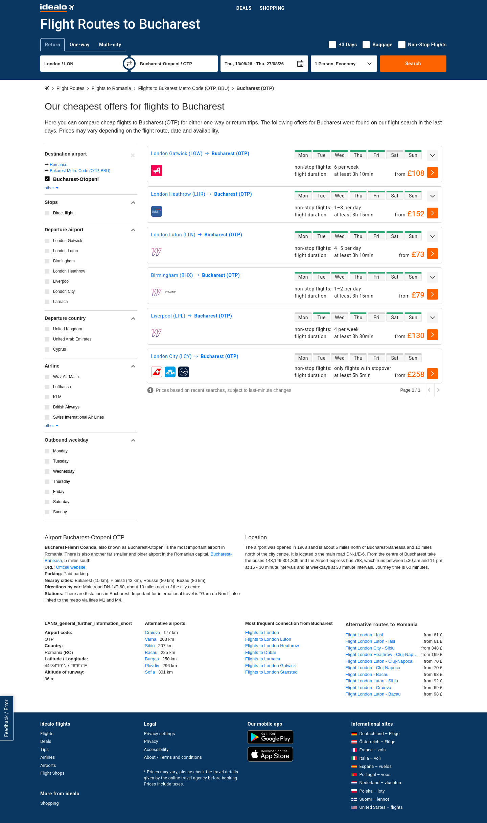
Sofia (150, 672)
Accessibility (156, 749)
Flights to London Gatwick (270, 665)
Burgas (152, 658)
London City (64, 291)
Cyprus (59, 349)
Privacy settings (159, 733)
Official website (70, 567)
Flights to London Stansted (271, 672)
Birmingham (64, 261)
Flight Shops (52, 773)
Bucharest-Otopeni (76, 179)
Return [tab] (52, 44)
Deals (244, 8)
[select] (432, 172)
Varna (151, 639)
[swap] (129, 63)
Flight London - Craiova (368, 687)
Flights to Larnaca (262, 658)
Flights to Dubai (260, 652)
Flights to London (262, 632)
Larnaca (60, 301)
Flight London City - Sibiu (370, 648)
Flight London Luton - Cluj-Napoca (379, 661)
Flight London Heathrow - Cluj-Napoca (383, 654)
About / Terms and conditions (173, 757)
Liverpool (61, 281)
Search (413, 63)
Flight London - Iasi (364, 634)
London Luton (65, 251)
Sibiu (150, 645)
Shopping (272, 8)
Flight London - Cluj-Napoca (373, 667)
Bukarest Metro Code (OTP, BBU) (80, 170)
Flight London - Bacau (367, 674)
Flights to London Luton (268, 639)
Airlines (47, 757)
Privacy (151, 741)
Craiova (152, 632)
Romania (58, 164)
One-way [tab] (80, 44)
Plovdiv (152, 665)
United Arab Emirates (72, 339)
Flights (46, 733)
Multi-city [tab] (110, 44)
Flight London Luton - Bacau (373, 694)
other (52, 188)
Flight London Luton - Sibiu (372, 680)
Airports (48, 765)
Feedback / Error (6, 718)
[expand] (432, 155)
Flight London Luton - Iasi (370, 641)
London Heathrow (69, 271)
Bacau (151, 652)
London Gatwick (67, 240)
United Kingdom (67, 329)
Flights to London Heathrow (272, 645)
